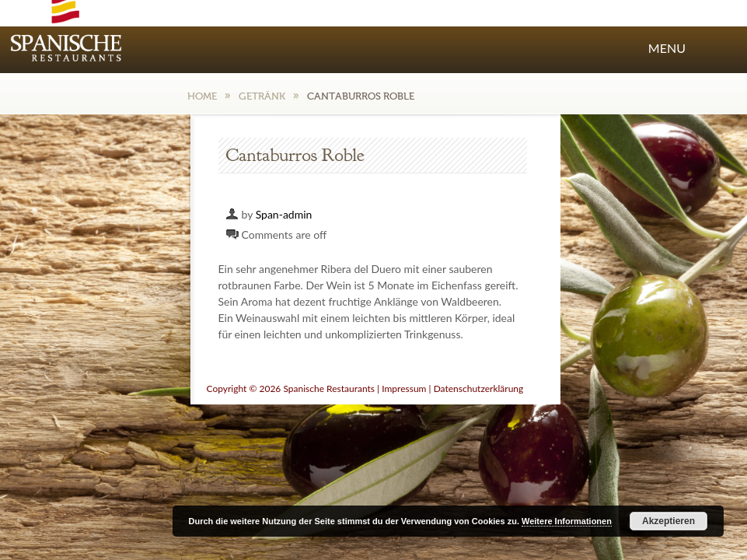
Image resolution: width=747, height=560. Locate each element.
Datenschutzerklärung (479, 388)
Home (202, 96)
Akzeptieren (668, 521)
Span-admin (284, 214)
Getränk (262, 96)
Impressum (404, 388)
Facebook (543, 14)
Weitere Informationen (567, 521)
